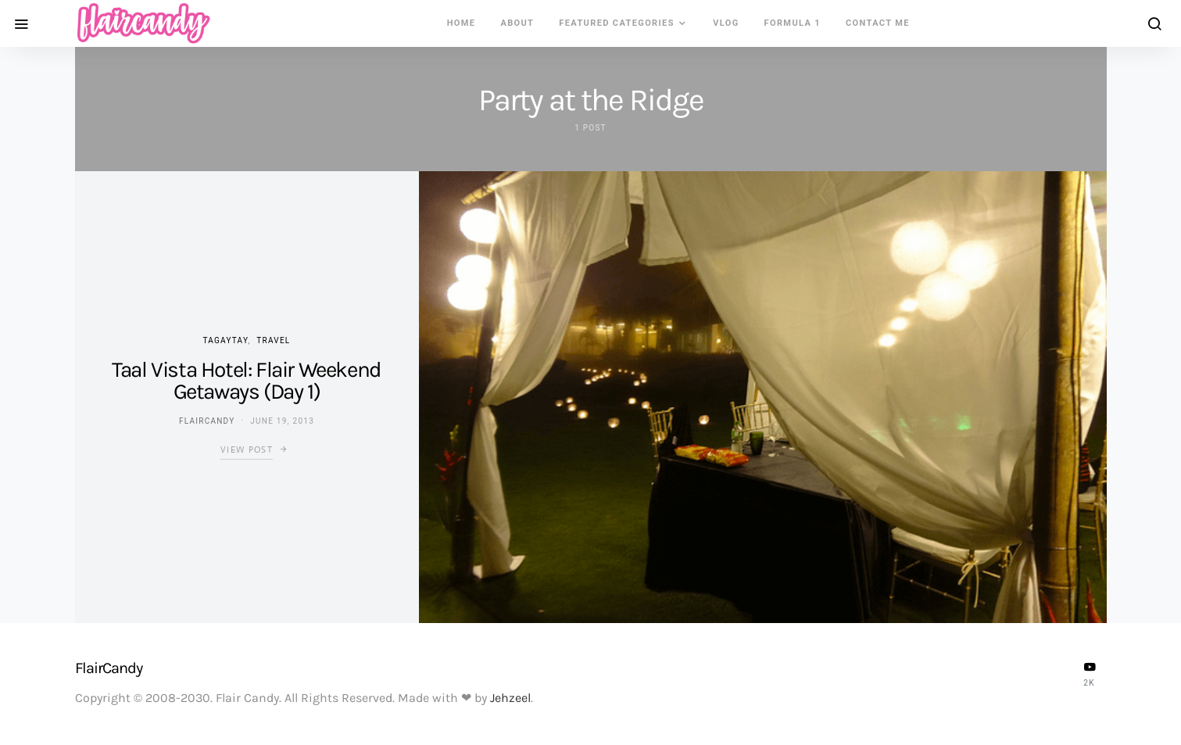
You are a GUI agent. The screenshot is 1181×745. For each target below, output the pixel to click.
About (517, 23)
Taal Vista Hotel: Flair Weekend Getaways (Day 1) (246, 380)
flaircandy (206, 421)
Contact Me (878, 23)
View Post (246, 449)
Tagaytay (225, 340)
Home (461, 23)
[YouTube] (1089, 674)
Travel (273, 340)
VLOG (726, 23)
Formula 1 (792, 23)
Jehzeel (510, 697)
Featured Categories (617, 23)
